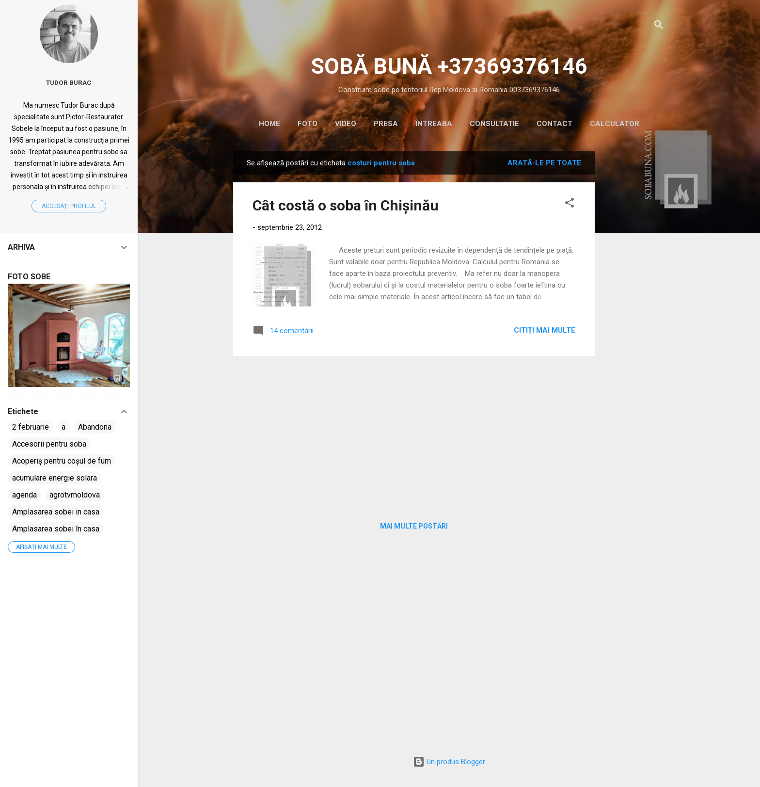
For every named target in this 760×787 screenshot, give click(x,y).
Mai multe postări (414, 526)
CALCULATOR (614, 123)
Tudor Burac (69, 82)
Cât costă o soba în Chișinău (346, 205)
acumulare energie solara (54, 477)
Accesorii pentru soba (49, 444)
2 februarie (30, 427)
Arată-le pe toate (544, 163)
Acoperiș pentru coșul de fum (61, 461)
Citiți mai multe (544, 330)
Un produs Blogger (449, 761)
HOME (269, 123)
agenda (24, 494)
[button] (569, 204)
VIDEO (345, 123)
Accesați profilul (69, 206)
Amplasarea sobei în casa (55, 528)
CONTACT (554, 123)
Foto (307, 123)
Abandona (94, 427)
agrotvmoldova (74, 494)
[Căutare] (659, 26)
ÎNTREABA (433, 123)
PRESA (386, 123)
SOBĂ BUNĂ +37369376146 (449, 66)
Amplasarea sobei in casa (55, 511)
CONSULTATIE (494, 123)
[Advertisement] (633, 296)
